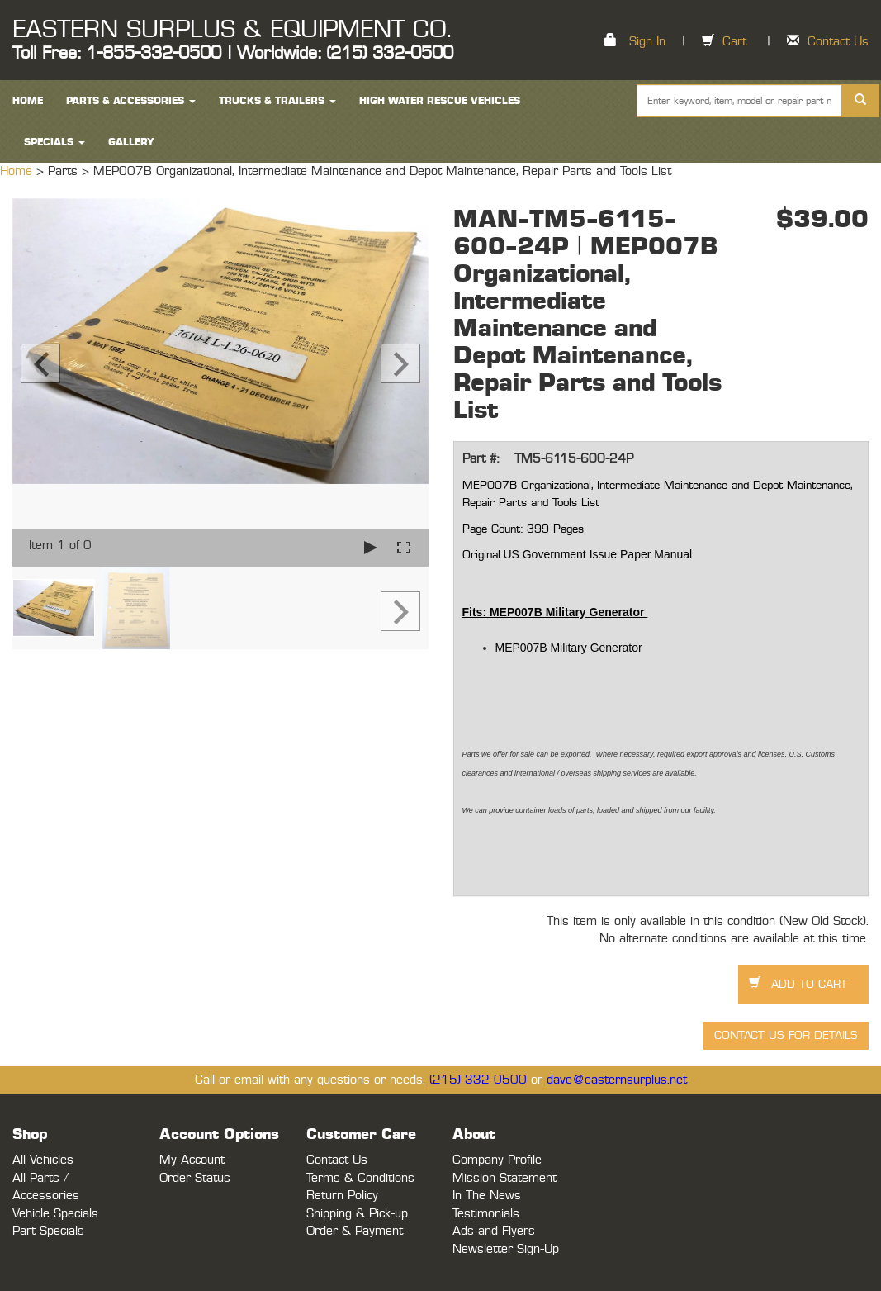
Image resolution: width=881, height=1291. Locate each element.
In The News (486, 1195)
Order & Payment (354, 1231)
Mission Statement (504, 1178)
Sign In (647, 42)
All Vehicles (42, 1160)
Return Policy (342, 1195)
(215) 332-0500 (478, 1080)
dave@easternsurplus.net (617, 1080)
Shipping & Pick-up (357, 1214)
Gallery (131, 142)
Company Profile (497, 1160)
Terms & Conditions (360, 1178)
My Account (192, 1160)
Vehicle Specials (55, 1214)
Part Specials (48, 1231)
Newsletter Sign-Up (505, 1249)
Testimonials (485, 1214)
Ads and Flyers (493, 1231)
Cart (734, 42)
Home (18, 171)
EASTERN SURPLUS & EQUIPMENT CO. (231, 29)
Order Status (194, 1178)
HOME (27, 101)
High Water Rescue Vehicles (439, 101)
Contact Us (838, 42)
